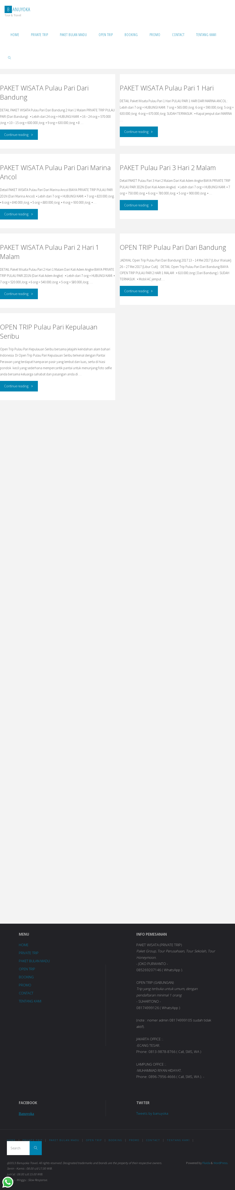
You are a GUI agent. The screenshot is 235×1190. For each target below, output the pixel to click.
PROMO (25, 985)
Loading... (62, 661)
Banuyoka (26, 1113)
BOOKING (26, 977)
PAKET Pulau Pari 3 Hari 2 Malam (168, 167)
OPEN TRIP (27, 969)
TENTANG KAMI (30, 1001)
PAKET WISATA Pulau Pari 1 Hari (167, 88)
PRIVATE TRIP (29, 953)
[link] (9, 57)
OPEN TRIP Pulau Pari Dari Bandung (173, 247)
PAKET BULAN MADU (34, 961)
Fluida (205, 1163)
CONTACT (26, 993)
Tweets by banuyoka (152, 1113)
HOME (23, 944)
